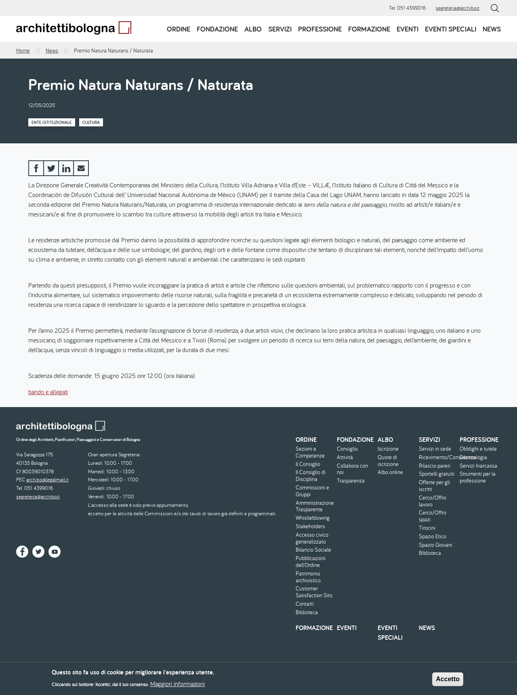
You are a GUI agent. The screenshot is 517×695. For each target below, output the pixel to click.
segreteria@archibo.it (457, 7)
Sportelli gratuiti (436, 473)
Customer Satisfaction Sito (314, 592)
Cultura (91, 122)
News (492, 29)
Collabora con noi (352, 469)
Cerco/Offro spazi (432, 516)
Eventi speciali (450, 29)
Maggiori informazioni (177, 686)
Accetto (448, 681)
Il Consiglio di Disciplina (311, 476)
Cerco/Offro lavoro (432, 501)
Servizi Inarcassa (478, 465)
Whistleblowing (313, 517)
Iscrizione (388, 448)
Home (23, 50)
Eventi (407, 29)
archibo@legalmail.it (47, 479)
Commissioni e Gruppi (312, 491)
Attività (345, 457)
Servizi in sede (435, 448)
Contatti (305, 604)
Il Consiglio (308, 464)
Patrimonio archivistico (308, 577)
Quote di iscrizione (388, 461)
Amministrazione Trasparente (315, 506)
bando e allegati (48, 392)
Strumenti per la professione (478, 477)
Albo (253, 29)
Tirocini (427, 528)
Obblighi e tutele (478, 448)
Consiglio (347, 448)
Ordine (178, 29)
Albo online (390, 472)
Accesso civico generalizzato (312, 538)
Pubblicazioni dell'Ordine (311, 562)
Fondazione (217, 29)
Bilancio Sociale (313, 549)
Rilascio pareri (434, 465)
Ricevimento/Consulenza (438, 457)
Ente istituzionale (52, 122)
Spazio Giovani (435, 545)
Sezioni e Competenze (310, 452)
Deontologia (473, 457)
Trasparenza (351, 480)
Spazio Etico (432, 536)
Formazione (369, 29)
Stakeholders (310, 526)
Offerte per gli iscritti (434, 486)
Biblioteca (307, 612)
